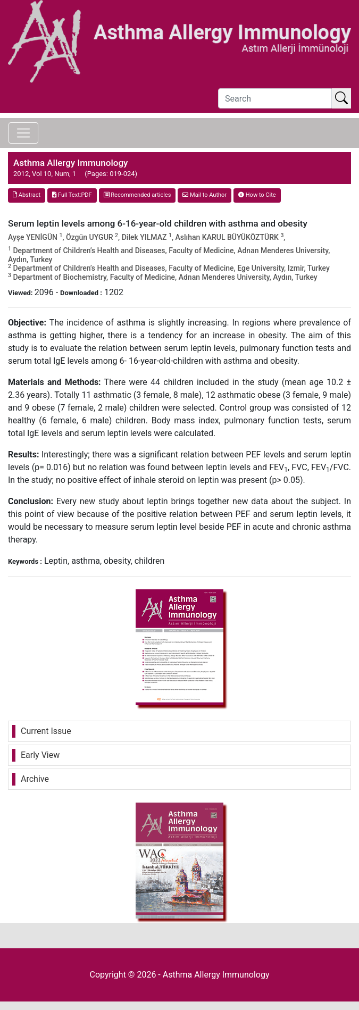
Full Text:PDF (71, 194)
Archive (35, 779)
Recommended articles (137, 194)
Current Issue (46, 731)
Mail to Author (204, 194)
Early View (40, 755)
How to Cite (257, 194)
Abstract (26, 194)
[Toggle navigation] (23, 133)
